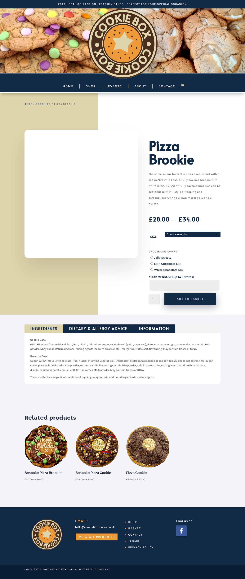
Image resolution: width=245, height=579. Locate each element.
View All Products (96, 537)
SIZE (153, 236)
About (140, 86)
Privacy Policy (141, 547)
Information (154, 328)
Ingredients (43, 328)
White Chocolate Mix (168, 270)
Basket (134, 528)
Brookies (43, 104)
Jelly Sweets (162, 257)
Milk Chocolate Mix (167, 264)
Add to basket (190, 299)
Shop (91, 86)
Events (115, 86)
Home (68, 86)
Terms (133, 541)
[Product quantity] (154, 299)
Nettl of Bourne (98, 569)
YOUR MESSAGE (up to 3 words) (171, 277)
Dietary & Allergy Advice (98, 328)
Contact (166, 86)
